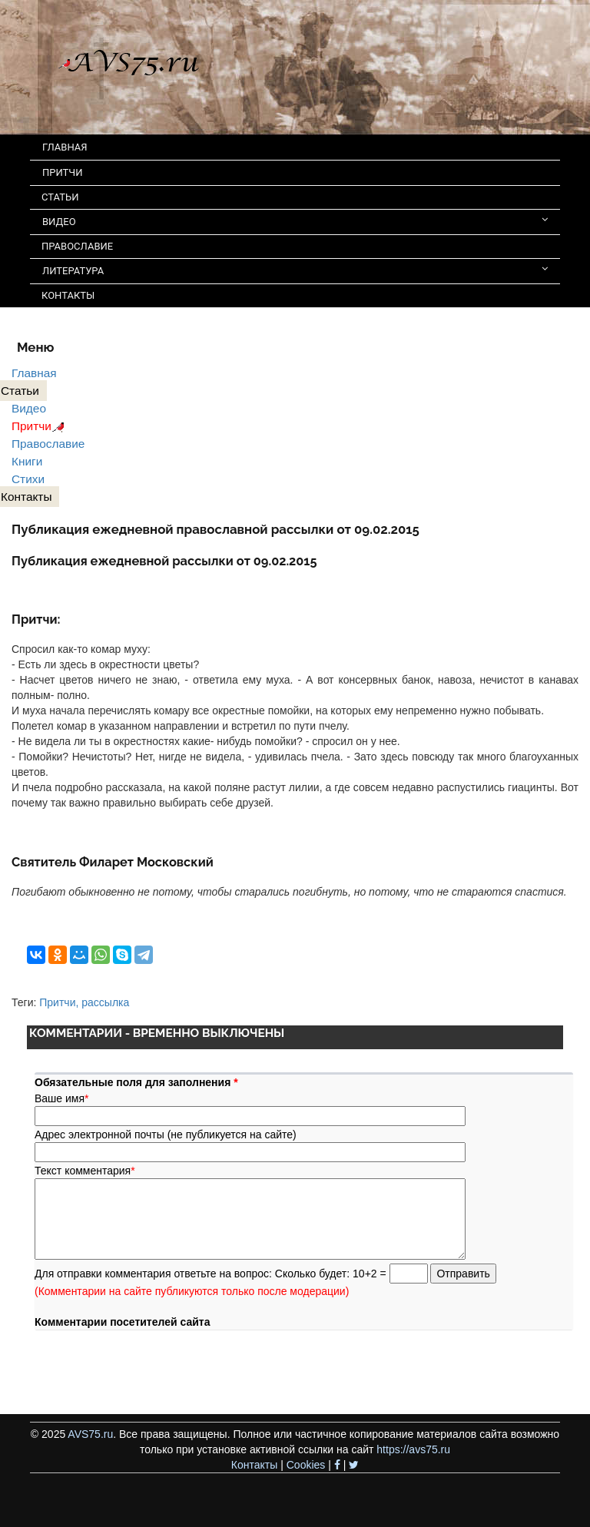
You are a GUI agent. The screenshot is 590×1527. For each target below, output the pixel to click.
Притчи (40, 425)
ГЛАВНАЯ (65, 147)
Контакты (254, 1465)
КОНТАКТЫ (67, 295)
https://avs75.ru (413, 1449)
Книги (27, 461)
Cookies (306, 1465)
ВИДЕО (295, 220)
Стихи (28, 478)
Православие (48, 443)
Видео (29, 408)
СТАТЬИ (59, 197)
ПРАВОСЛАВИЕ (77, 246)
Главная (34, 372)
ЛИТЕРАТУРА (295, 270)
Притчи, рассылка (84, 1002)
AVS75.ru (90, 1434)
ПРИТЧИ (62, 172)
